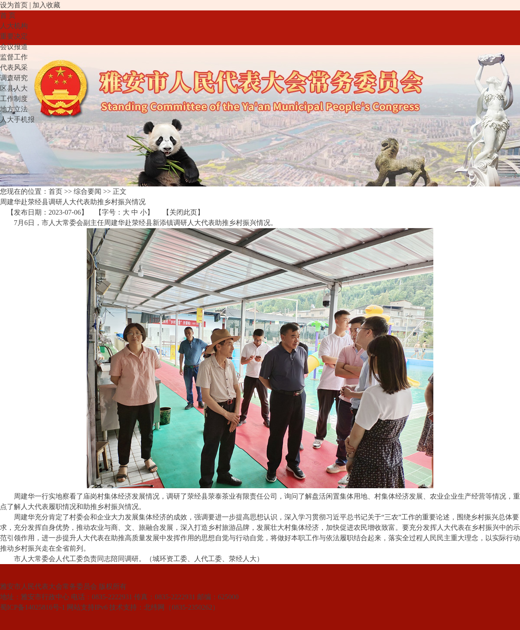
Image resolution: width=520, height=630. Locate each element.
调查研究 (14, 78)
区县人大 (14, 88)
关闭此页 (183, 212)
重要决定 (14, 36)
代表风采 (14, 67)
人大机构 (14, 25)
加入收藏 (46, 5)
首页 (55, 191)
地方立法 (14, 109)
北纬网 (154, 607)
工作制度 (14, 98)
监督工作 (14, 57)
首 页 (8, 15)
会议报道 (14, 46)
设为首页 (14, 5)
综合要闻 (87, 191)
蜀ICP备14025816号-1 (32, 607)
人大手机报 (17, 119)
